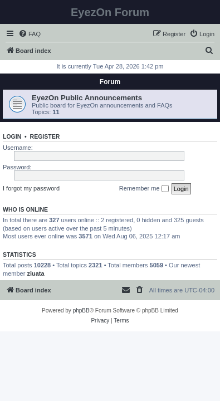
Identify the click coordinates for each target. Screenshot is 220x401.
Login (12, 136)
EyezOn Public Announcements (87, 98)
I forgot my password (31, 188)
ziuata (35, 273)
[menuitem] (29, 34)
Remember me (144, 189)
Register (45, 136)
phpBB (81, 310)
